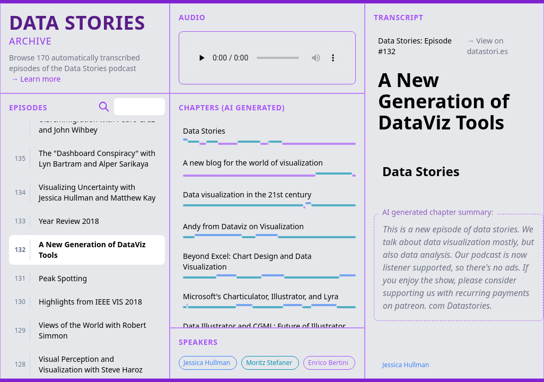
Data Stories (85, 68)
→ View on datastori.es (487, 46)
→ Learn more (34, 79)
